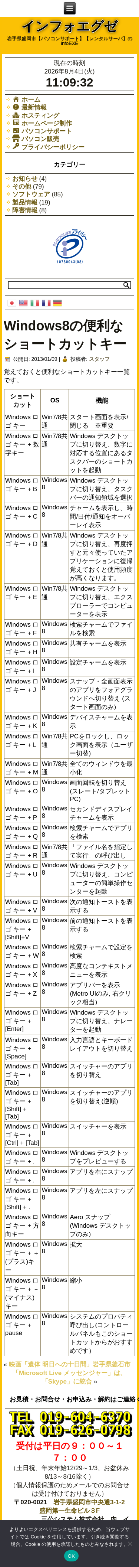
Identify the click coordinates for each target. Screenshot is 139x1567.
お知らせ (24, 178)
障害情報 (24, 210)
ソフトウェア (31, 194)
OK (71, 1556)
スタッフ (99, 359)
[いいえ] (129, 1543)
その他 (21, 186)
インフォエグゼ (69, 26)
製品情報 (24, 202)
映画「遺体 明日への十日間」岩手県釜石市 (69, 1364)
